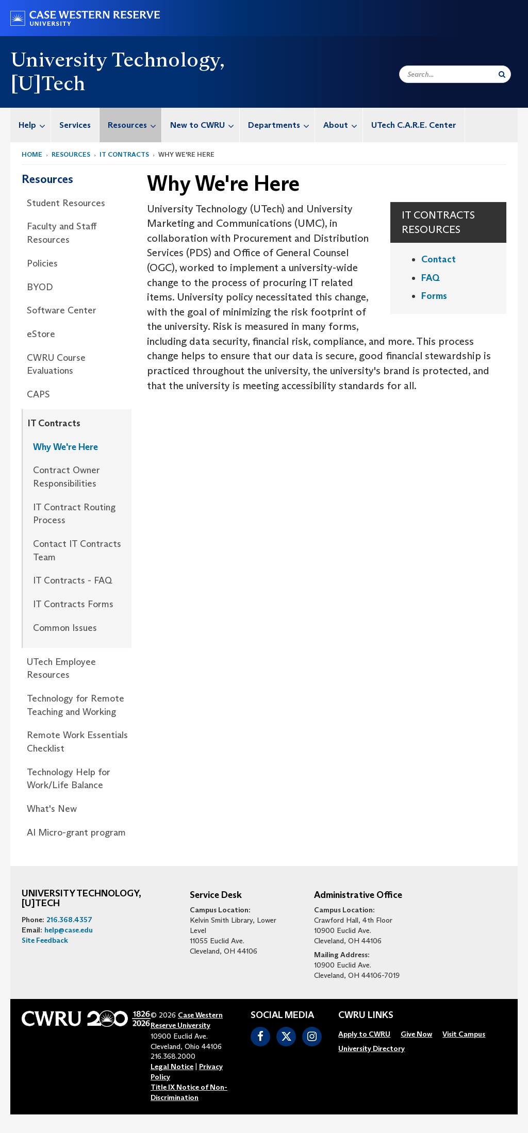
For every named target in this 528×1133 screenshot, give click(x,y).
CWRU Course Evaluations (56, 364)
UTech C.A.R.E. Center (413, 125)
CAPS (38, 394)
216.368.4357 (69, 919)
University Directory (371, 1048)
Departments (281, 125)
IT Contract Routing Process (74, 514)
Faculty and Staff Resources (61, 233)
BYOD (40, 287)
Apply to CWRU (364, 1034)
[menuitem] (30, 125)
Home (32, 154)
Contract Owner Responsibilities (66, 476)
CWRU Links (365, 1015)
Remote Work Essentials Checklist (77, 741)
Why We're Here (65, 447)
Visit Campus (463, 1034)
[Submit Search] (502, 74)
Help (35, 125)
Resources (134, 125)
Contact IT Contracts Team (77, 550)
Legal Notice (172, 1066)
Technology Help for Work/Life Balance (68, 779)
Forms (434, 296)
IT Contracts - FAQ (72, 580)
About (342, 125)
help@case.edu (68, 930)
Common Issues (65, 628)
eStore (41, 334)
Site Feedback (45, 940)
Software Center (61, 310)
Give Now (416, 1034)
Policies (42, 263)
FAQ (430, 278)
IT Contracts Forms (73, 604)
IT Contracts (124, 154)
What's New (52, 808)
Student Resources (66, 203)
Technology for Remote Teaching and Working (75, 705)
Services (75, 125)
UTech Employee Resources (61, 668)
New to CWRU (204, 125)
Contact (438, 259)
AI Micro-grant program (76, 832)
